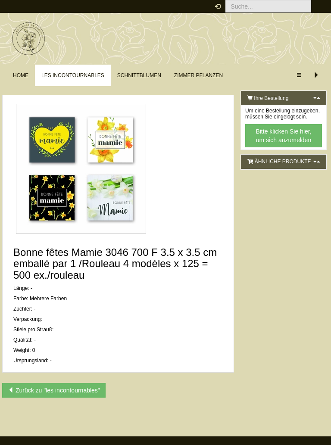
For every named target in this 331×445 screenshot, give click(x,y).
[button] (318, 6)
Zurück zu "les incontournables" (54, 390)
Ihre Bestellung (267, 98)
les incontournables (72, 75)
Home (20, 75)
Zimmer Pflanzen (198, 75)
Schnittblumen (139, 75)
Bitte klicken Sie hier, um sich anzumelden (283, 135)
